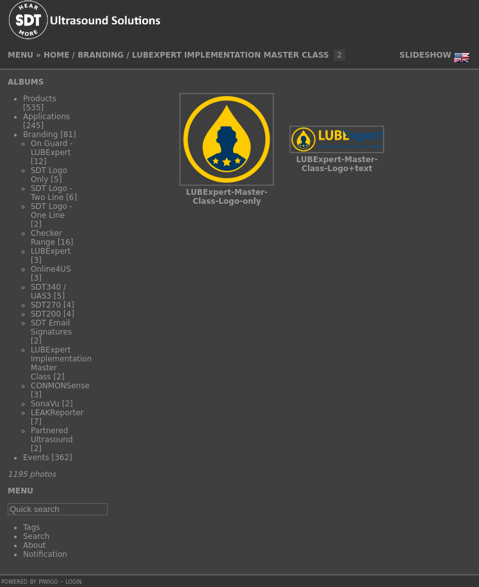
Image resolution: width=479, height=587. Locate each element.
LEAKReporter (57, 412)
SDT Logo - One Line (51, 211)
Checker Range (46, 238)
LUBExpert (50, 251)
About (34, 545)
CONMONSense (60, 385)
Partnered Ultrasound (52, 435)
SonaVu (45, 403)
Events (36, 457)
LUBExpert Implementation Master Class (230, 55)
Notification (45, 554)
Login (73, 581)
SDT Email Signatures (51, 327)
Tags (31, 527)
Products (39, 98)
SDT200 (46, 314)
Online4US (51, 269)
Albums (26, 82)
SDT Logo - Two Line (51, 193)
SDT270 (46, 305)
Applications (46, 116)
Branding (100, 55)
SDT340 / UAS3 (48, 292)
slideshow (425, 55)
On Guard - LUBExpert (52, 148)
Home (56, 55)
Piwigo (48, 581)
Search (36, 536)
